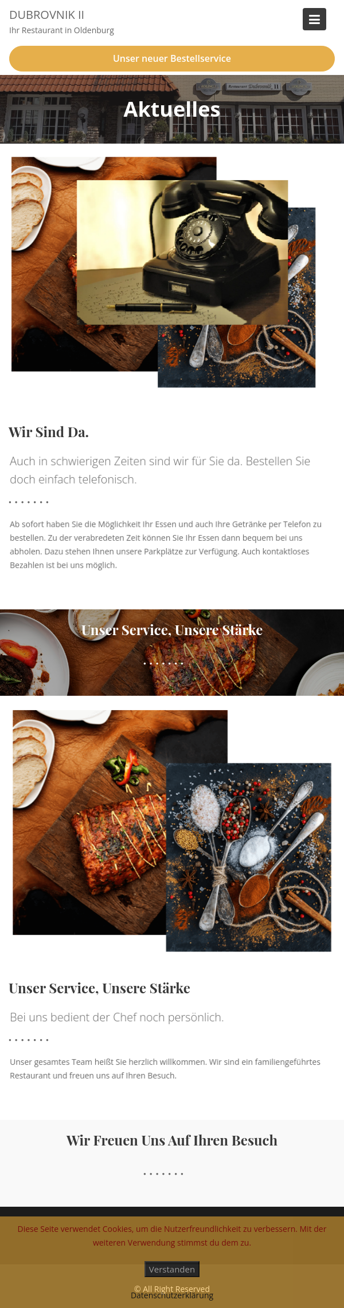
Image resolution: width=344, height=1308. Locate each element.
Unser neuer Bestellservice (172, 58)
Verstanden (172, 1269)
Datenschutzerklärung (172, 1295)
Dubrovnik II (46, 14)
